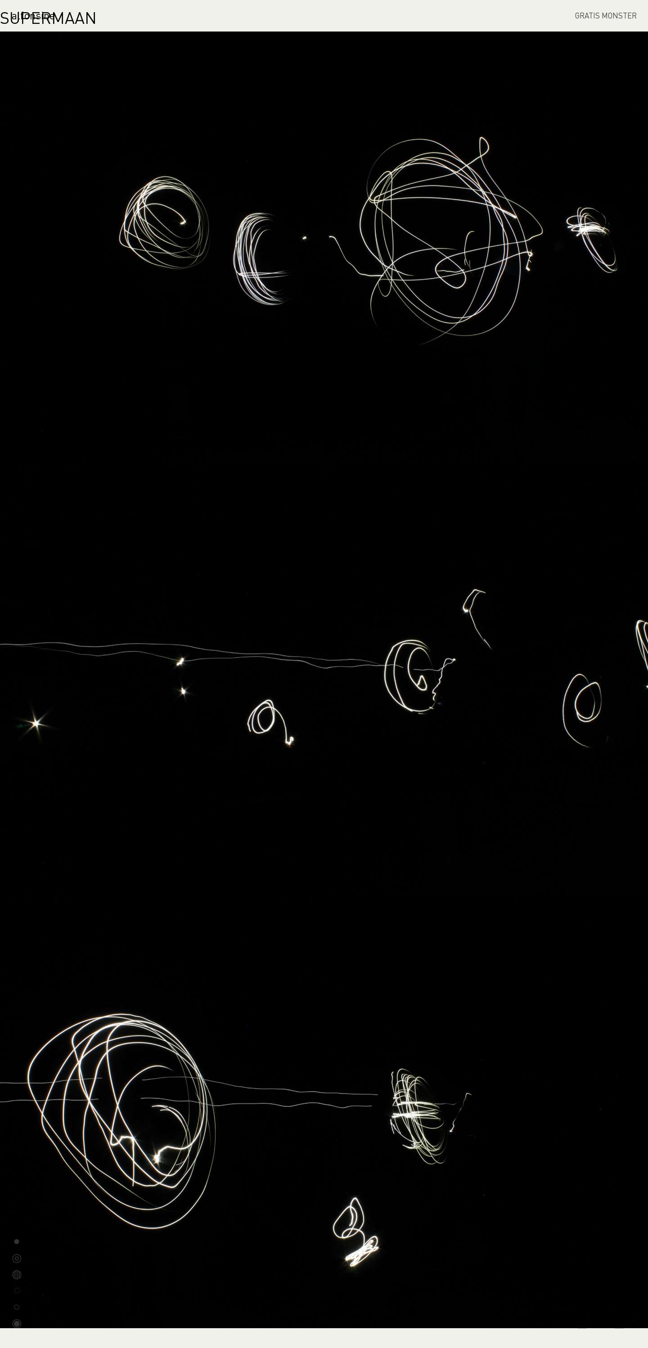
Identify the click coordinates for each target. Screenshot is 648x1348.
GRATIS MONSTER (606, 15)
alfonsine (33, 15)
